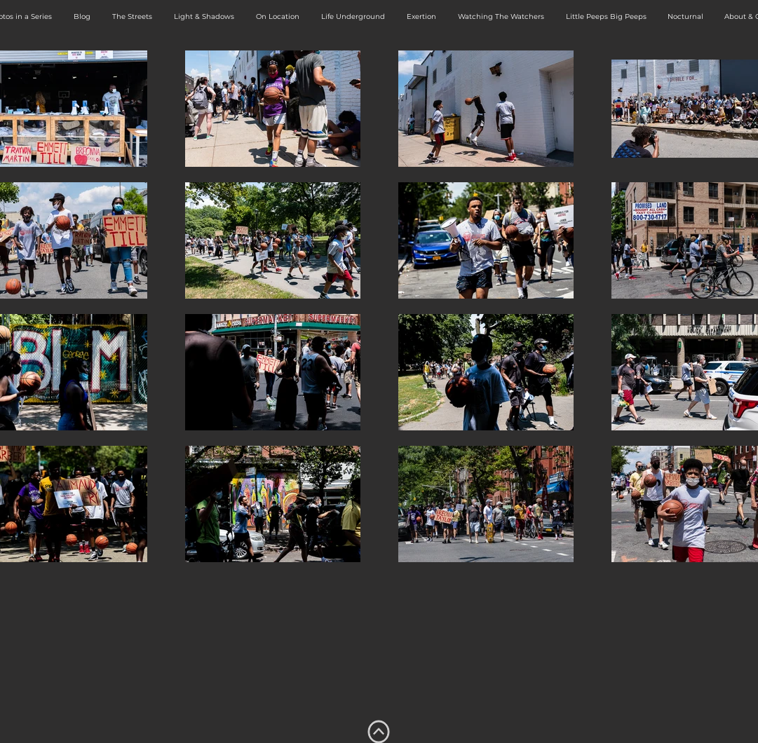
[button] (132, 17)
